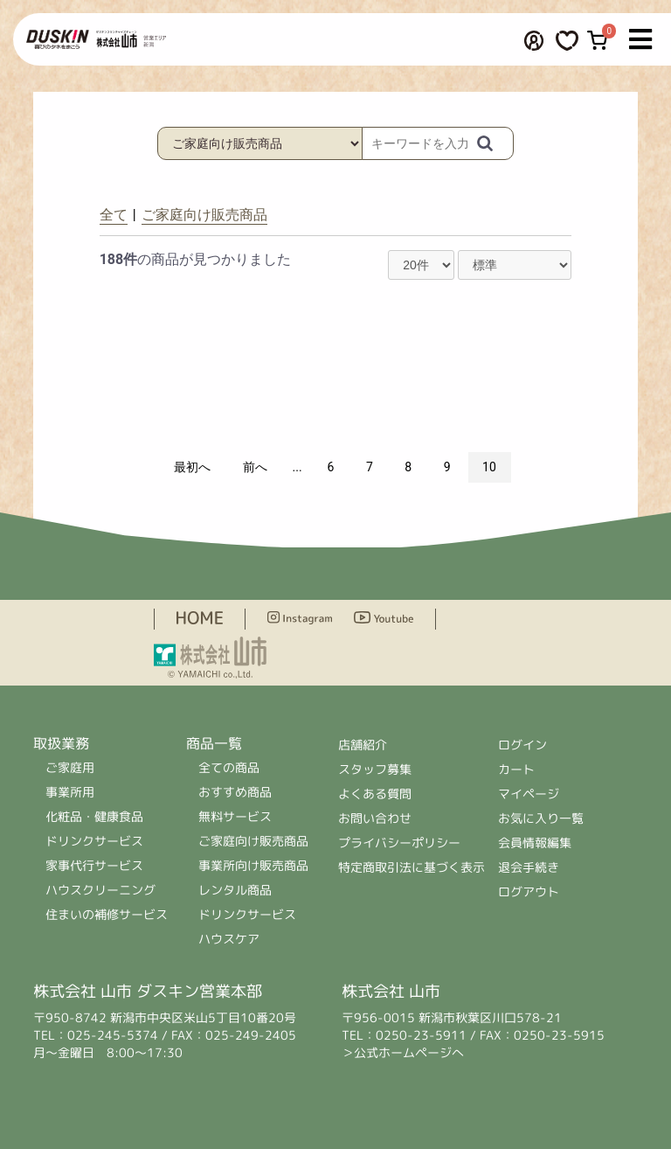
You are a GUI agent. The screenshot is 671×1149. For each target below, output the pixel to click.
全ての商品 (228, 767)
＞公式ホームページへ (403, 1052)
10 (489, 467)
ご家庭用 (69, 767)
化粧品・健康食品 (94, 816)
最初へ (192, 467)
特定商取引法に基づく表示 (411, 867)
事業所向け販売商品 (253, 865)
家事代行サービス (94, 865)
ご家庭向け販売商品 (204, 214)
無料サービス (235, 816)
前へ (255, 467)
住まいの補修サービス (106, 914)
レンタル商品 (235, 889)
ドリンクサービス (94, 840)
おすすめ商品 (235, 791)
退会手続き (528, 867)
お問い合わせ (375, 818)
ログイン (522, 744)
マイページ (528, 793)
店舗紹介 (362, 744)
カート (516, 769)
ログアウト (527, 891)
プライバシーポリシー (399, 842)
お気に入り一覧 (541, 818)
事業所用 (69, 791)
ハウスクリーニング (100, 889)
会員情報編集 (534, 842)
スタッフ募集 (375, 769)
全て (114, 214)
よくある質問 (375, 793)
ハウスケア (228, 938)
